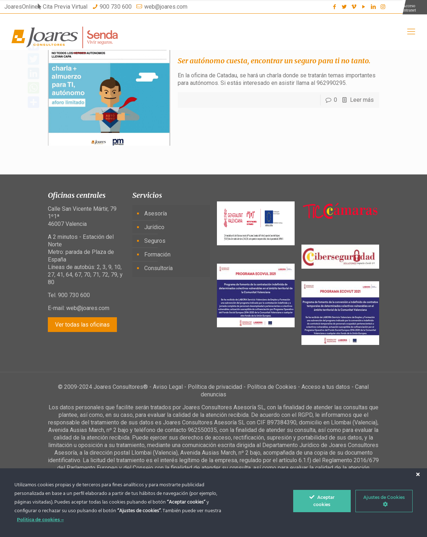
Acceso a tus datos (325, 386)
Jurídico (154, 227)
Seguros (154, 240)
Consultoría (158, 268)
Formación (157, 254)
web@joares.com (165, 6)
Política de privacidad (215, 386)
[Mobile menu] (411, 32)
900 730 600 (116, 6)
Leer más (362, 99)
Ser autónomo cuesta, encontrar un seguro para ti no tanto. (274, 60)
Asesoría (155, 213)
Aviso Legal (168, 386)
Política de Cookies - (274, 386)
